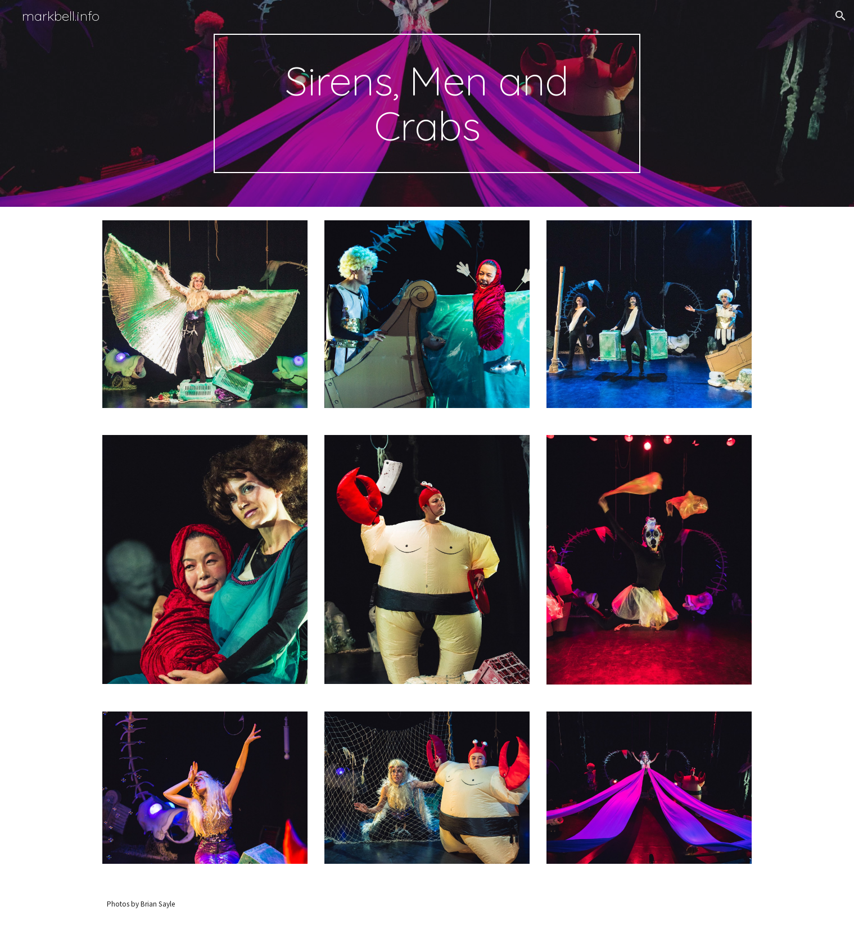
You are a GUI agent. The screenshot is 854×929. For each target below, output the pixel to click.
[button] (840, 15)
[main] (427, 103)
